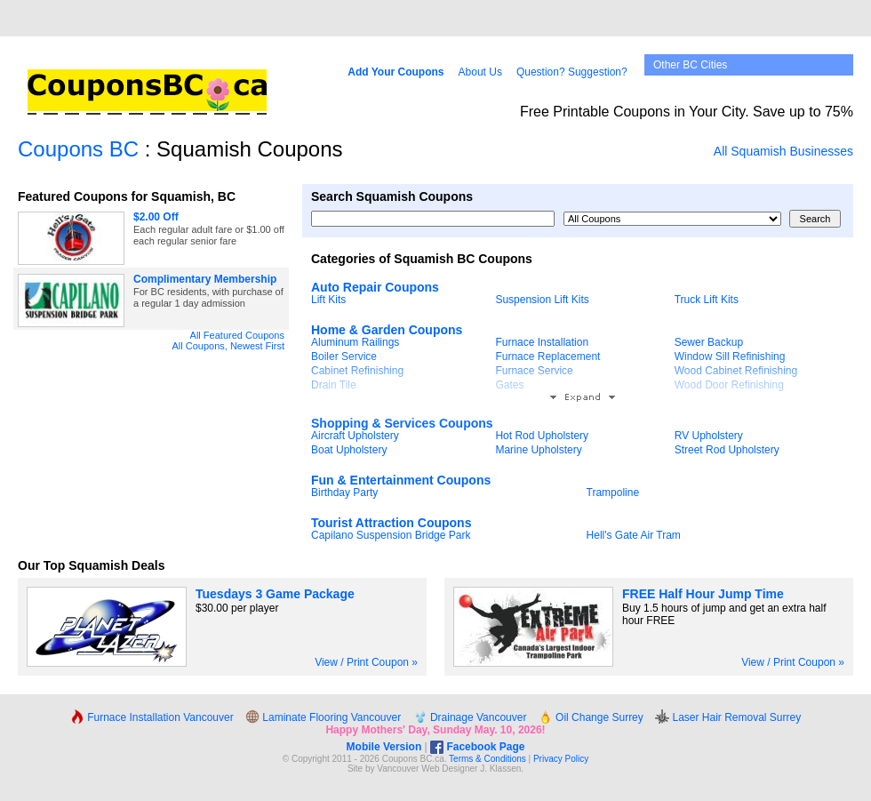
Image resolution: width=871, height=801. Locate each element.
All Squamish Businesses (783, 151)
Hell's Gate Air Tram (634, 535)
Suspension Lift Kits (541, 299)
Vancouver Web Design (423, 768)
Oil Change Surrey (591, 717)
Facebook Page (477, 747)
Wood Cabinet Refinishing (736, 370)
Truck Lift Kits (707, 299)
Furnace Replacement (547, 356)
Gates (509, 385)
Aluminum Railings (355, 342)
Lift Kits (328, 299)
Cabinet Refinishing (357, 370)
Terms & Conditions (487, 759)
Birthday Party (344, 492)
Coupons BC (78, 149)
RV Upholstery (709, 435)
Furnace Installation (541, 342)
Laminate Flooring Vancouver (323, 717)
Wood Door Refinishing (729, 385)
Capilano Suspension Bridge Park (390, 535)
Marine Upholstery (538, 450)
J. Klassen (500, 768)
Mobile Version (384, 747)
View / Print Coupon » (366, 662)
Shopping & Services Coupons (402, 423)
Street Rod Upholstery (727, 450)
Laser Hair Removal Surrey (728, 717)
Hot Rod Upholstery (541, 435)
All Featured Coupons (237, 335)
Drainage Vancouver (470, 717)
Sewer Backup (709, 342)
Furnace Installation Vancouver (152, 717)
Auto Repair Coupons (375, 287)
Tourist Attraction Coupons (391, 523)
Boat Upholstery (349, 450)
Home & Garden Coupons (386, 330)
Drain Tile (333, 385)
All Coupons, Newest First (228, 345)
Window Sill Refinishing (730, 356)
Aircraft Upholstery (355, 435)
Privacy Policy (560, 759)
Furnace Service (533, 370)
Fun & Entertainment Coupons (401, 480)
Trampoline (613, 492)
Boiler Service (344, 356)
